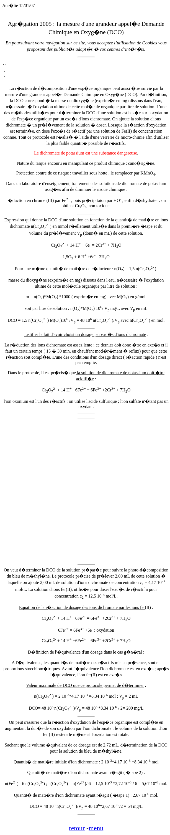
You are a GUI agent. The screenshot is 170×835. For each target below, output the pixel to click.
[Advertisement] (66, 489)
